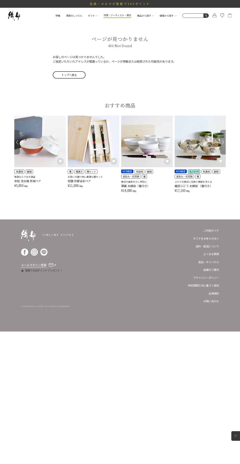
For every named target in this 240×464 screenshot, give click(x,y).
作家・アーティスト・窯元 (117, 15)
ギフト (93, 15)
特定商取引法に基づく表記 (203, 418)
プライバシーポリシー (206, 410)
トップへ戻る (69, 75)
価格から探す (168, 15)
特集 (58, 15)
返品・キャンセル (208, 394)
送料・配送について (207, 379)
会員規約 (214, 426)
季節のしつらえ (74, 15)
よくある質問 (211, 387)
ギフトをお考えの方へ (206, 371)
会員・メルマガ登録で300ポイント (120, 4)
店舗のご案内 (211, 402)
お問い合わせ (211, 433)
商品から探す (145, 15)
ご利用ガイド (211, 363)
